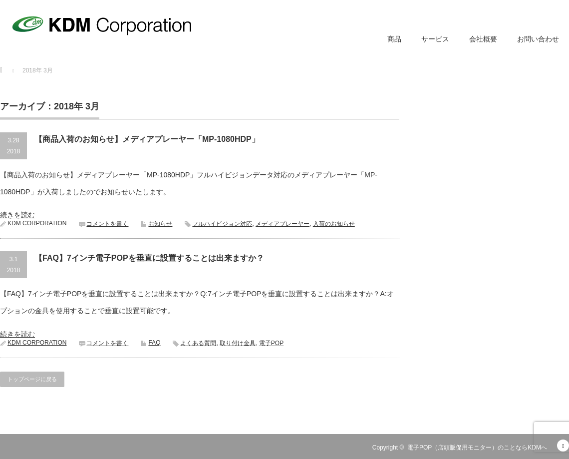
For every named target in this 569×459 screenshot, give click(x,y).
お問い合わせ (538, 39)
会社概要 (483, 39)
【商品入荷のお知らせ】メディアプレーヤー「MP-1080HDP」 (147, 139)
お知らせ (160, 223)
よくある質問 (198, 343)
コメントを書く (107, 223)
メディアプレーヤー (282, 223)
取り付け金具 (238, 343)
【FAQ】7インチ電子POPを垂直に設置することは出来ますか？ (149, 258)
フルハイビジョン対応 (222, 223)
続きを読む (17, 215)
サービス (435, 39)
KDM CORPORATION (36, 223)
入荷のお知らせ (334, 223)
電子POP (271, 343)
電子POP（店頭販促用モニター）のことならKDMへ (477, 447)
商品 (394, 39)
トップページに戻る (32, 379)
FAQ (154, 342)
